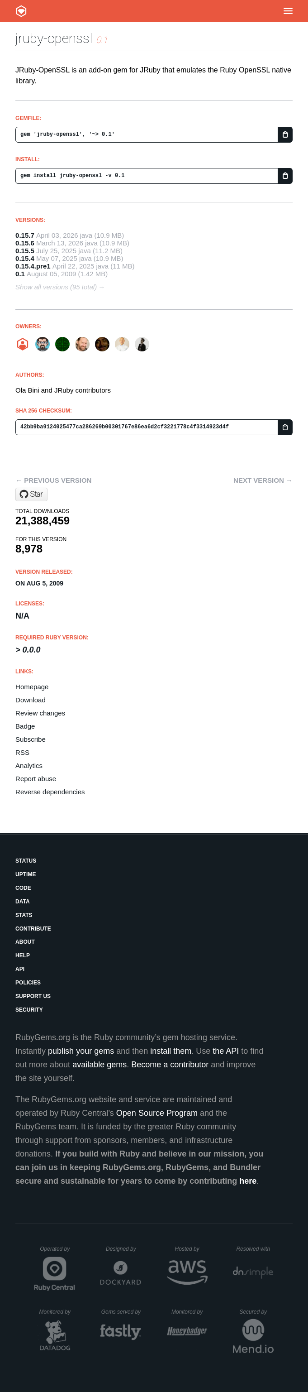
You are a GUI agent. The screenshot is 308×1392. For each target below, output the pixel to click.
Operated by (57, 1252)
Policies (28, 982)
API (19, 969)
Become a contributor (169, 1064)
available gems (99, 1064)
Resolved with (254, 1249)
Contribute (33, 929)
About (25, 942)
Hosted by (191, 1249)
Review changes (40, 713)
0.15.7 (24, 235)
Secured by (256, 1312)
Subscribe (30, 739)
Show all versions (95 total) (56, 287)
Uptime (25, 874)
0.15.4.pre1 (33, 266)
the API (226, 1051)
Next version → (263, 480)
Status (25, 861)
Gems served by (121, 1312)
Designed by (123, 1249)
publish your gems (81, 1051)
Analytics (29, 765)
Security (29, 1010)
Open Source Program (157, 1113)
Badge (25, 726)
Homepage (31, 687)
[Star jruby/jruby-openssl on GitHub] (31, 494)
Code (23, 888)
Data (22, 901)
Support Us (33, 996)
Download (30, 700)
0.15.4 (24, 258)
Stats (24, 915)
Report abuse (35, 778)
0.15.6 (24, 243)
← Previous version (53, 480)
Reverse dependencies (50, 792)
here (247, 1181)
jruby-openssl (54, 38)
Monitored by (57, 1312)
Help (22, 955)
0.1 (20, 274)
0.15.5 (24, 250)
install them (170, 1051)
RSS (22, 752)
